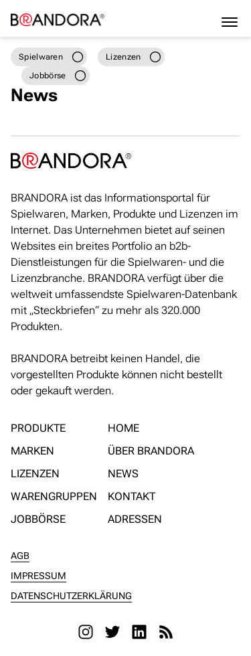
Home (123, 428)
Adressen (135, 519)
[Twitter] (112, 632)
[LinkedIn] (139, 632)
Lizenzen (35, 473)
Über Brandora (151, 450)
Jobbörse (38, 519)
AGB (20, 555)
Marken (32, 450)
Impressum (38, 575)
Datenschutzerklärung (71, 595)
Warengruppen (54, 496)
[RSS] (166, 632)
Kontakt (131, 496)
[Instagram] (86, 632)
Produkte (38, 428)
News (123, 473)
